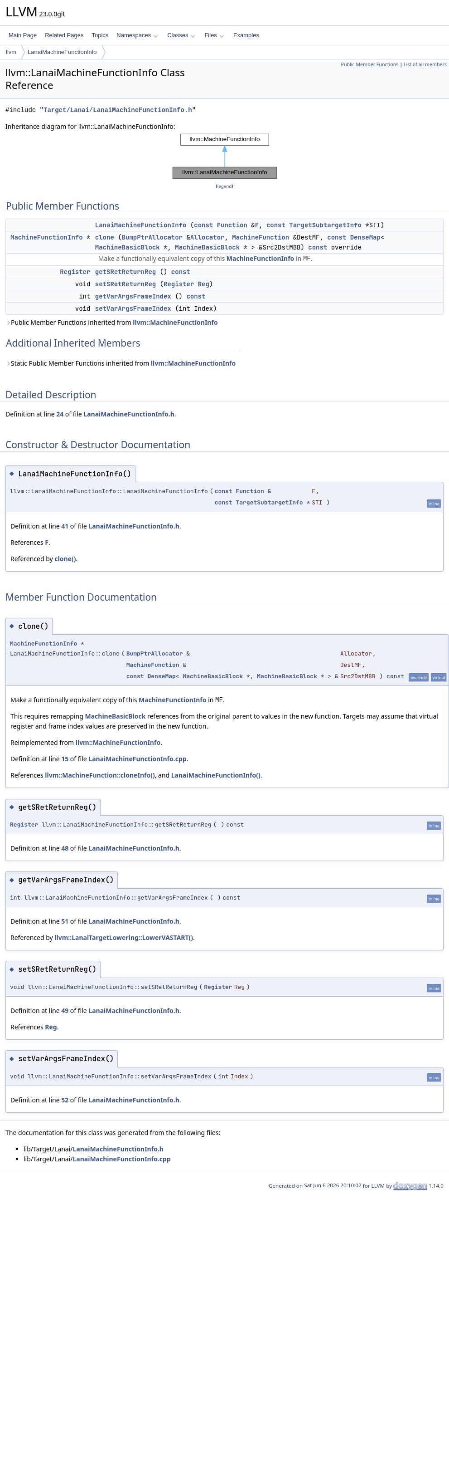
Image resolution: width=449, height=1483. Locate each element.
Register (75, 272)
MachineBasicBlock (127, 247)
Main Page (23, 35)
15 (64, 758)
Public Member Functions (369, 64)
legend (224, 186)
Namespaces (137, 35)
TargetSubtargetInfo (325, 225)
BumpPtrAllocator (152, 237)
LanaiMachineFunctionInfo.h (128, 414)
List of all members (425, 64)
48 (64, 848)
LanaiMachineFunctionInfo (62, 52)
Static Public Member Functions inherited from (120, 363)
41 (64, 526)
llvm (11, 52)
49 (64, 1010)
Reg (203, 284)
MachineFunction (260, 237)
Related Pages (64, 35)
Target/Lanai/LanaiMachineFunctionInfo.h (117, 110)
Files (214, 35)
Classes (181, 35)
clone (104, 237)
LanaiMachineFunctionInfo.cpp (137, 758)
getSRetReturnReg (125, 272)
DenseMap (365, 237)
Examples (246, 35)
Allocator (207, 237)
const (203, 225)
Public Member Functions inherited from (111, 322)
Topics (100, 35)
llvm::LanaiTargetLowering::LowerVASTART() (123, 937)
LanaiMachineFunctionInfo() (216, 775)
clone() (65, 558)
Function (232, 225)
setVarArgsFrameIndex (133, 308)
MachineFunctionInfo (46, 237)
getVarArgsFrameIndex (133, 296)
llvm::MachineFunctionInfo (175, 322)
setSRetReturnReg (125, 284)
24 (59, 414)
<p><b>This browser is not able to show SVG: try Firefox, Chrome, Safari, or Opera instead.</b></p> (224, 156)
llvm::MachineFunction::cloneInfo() (99, 775)
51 (64, 921)
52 (64, 1100)
